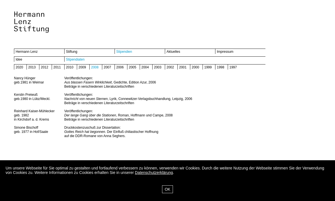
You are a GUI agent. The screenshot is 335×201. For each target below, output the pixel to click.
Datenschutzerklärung (154, 172)
